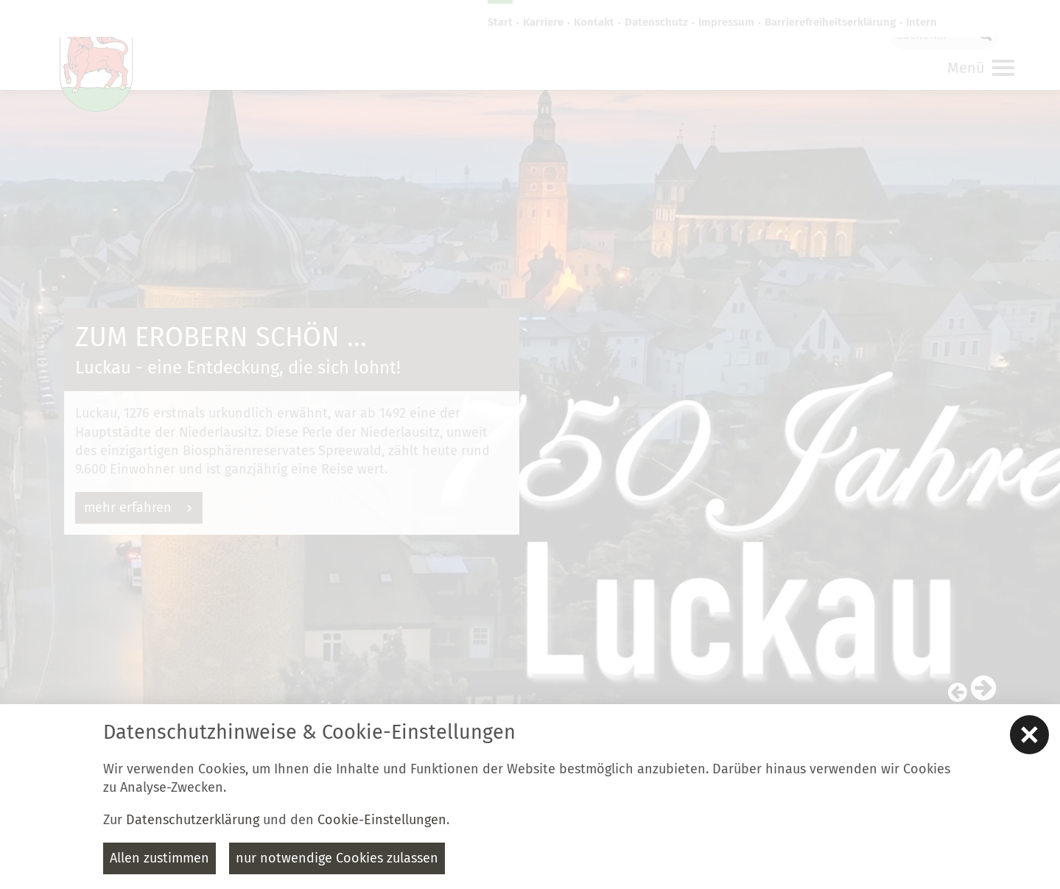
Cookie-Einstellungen (381, 820)
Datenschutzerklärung (192, 820)
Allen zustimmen (159, 858)
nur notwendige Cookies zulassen (337, 858)
